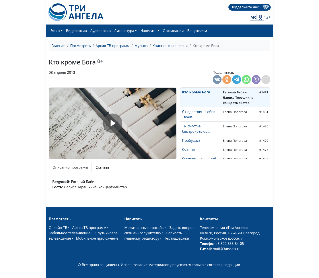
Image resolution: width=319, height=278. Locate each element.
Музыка (141, 45)
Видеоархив (76, 30)
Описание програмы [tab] (70, 167)
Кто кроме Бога (196, 92)
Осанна (188, 149)
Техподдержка (176, 238)
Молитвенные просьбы (144, 227)
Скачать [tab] (102, 167)
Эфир (55, 30)
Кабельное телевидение (69, 233)
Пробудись (191, 140)
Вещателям (197, 30)
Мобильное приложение (97, 238)
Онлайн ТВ (58, 227)
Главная (58, 45)
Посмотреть (80, 45)
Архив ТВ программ (113, 45)
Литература (124, 30)
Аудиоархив (100, 30)
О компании (173, 30)
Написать (148, 30)
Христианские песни (170, 45)
